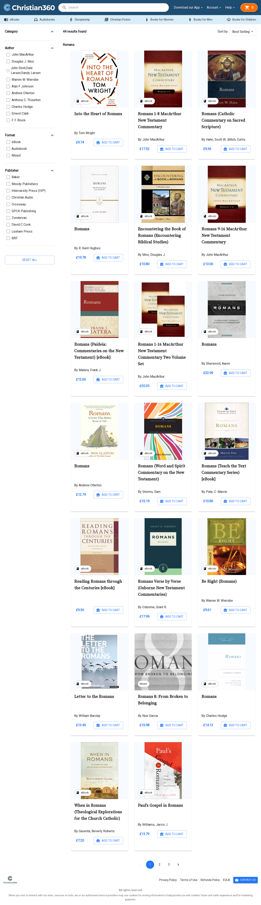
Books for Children (242, 19)
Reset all (29, 260)
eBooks (12, 19)
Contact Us (245, 880)
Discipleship (80, 19)
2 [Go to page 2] (159, 865)
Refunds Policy (210, 880)
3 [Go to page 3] (169, 865)
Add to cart (108, 142)
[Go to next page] (178, 865)
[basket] (249, 7)
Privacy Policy (168, 880)
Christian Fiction (118, 19)
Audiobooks (44, 19)
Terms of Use (188, 880)
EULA (226, 880)
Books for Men (200, 19)
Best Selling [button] (241, 32)
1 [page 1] (150, 865)
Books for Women (159, 19)
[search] (118, 7)
